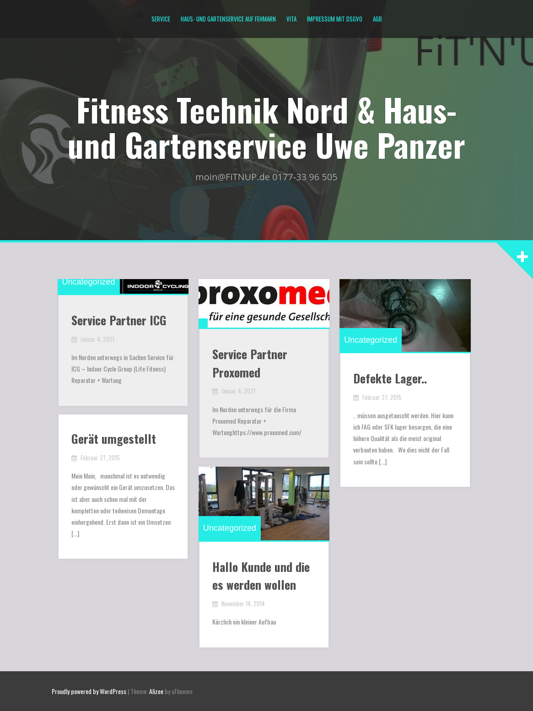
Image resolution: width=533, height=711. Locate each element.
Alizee (156, 691)
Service (160, 18)
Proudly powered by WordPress (89, 691)
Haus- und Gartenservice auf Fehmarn (228, 18)
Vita (291, 18)
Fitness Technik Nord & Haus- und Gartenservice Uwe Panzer (266, 126)
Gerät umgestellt (114, 439)
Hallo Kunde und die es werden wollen (262, 578)
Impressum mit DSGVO (334, 18)
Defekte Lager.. (391, 381)
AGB (377, 18)
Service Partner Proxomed (250, 365)
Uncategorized (89, 282)
